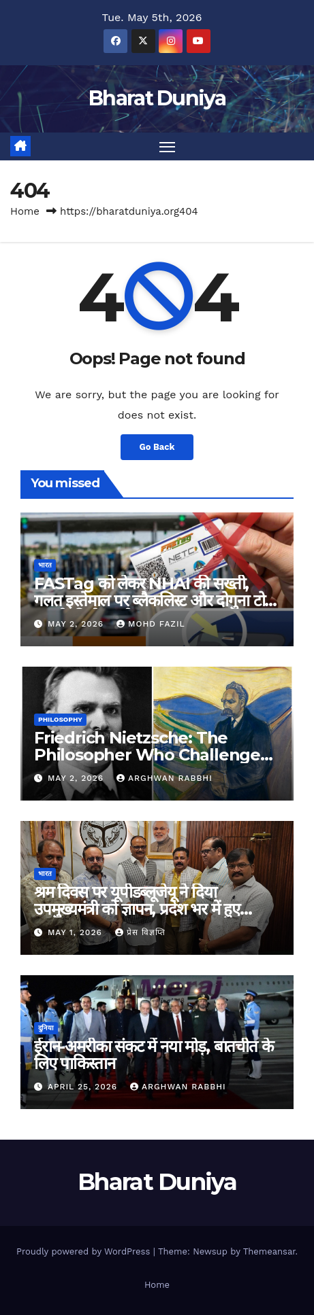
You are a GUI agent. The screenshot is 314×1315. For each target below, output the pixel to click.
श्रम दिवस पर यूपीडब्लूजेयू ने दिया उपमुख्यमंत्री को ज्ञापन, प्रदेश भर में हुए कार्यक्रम (137, 909)
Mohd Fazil (150, 624)
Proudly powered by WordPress (84, 1251)
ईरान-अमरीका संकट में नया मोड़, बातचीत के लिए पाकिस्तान (153, 1054)
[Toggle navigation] (168, 146)
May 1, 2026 (77, 932)
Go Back (157, 447)
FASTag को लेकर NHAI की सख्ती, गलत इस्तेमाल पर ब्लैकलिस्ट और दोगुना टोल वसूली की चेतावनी (154, 600)
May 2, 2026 (77, 624)
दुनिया (46, 1028)
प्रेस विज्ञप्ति (140, 932)
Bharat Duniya (157, 98)
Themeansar (269, 1251)
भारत (45, 565)
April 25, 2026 (84, 1086)
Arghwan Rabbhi (164, 778)
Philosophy (60, 719)
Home (25, 211)
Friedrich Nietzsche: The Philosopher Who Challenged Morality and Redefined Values (156, 755)
